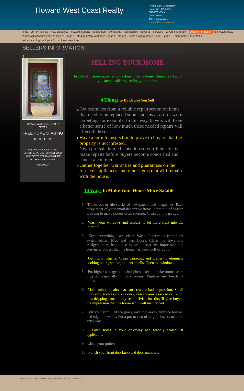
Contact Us (115, 31)
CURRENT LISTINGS (39, 31)
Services (158, 31)
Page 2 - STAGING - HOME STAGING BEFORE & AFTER (135, 36)
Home (25, 31)
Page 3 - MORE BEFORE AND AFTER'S (183, 36)
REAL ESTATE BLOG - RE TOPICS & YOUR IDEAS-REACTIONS (50, 40)
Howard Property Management (88, 31)
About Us (145, 31)
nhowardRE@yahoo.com (161, 22)
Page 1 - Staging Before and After (85, 36)
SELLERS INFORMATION (201, 31)
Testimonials (131, 31)
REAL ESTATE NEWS (223, 31)
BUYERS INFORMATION (176, 31)
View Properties (59, 31)
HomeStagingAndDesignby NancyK (41, 36)
